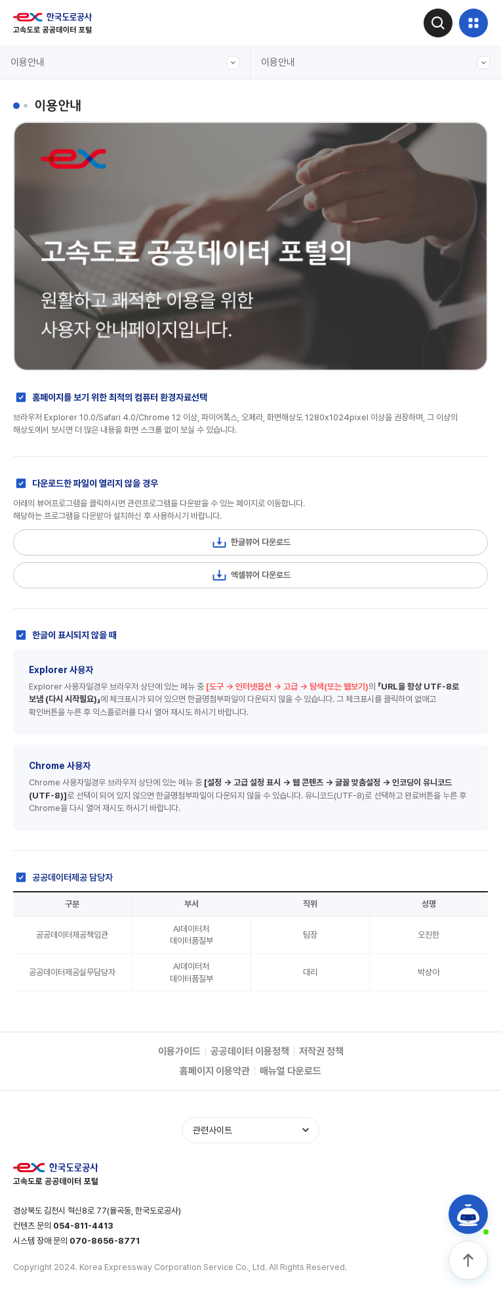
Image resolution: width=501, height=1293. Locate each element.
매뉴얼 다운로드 (290, 1071)
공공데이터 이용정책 (249, 1051)
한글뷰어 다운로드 (251, 542)
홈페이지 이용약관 (215, 1071)
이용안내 (125, 63)
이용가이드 (179, 1051)
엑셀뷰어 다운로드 (251, 575)
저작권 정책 (321, 1051)
